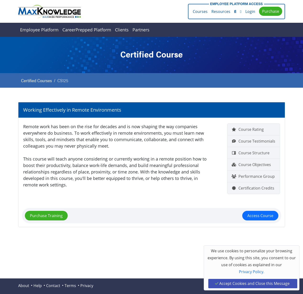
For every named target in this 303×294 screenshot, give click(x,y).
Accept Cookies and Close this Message (252, 283)
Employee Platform (39, 30)
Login (250, 11)
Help (37, 285)
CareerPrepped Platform (86, 30)
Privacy (86, 285)
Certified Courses (36, 80)
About (23, 285)
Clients (122, 30)
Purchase (270, 11)
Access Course (260, 215)
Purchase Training (46, 215)
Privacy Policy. (251, 271)
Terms (70, 285)
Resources (220, 11)
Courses (200, 11)
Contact (53, 285)
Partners (140, 30)
